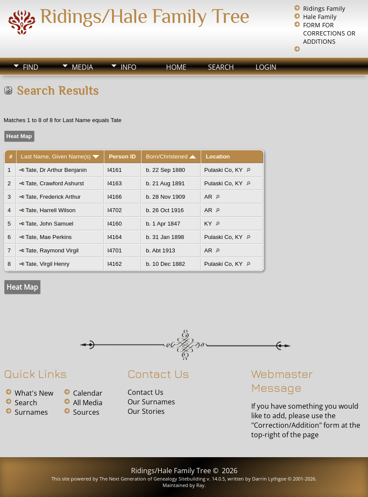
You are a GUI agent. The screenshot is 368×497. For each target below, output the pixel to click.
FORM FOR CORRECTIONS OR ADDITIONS (329, 33)
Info (128, 67)
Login (266, 67)
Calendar (87, 393)
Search (221, 67)
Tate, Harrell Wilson (51, 210)
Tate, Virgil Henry (47, 264)
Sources (86, 412)
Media (82, 67)
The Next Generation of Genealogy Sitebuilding (152, 478)
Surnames (31, 412)
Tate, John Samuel (49, 223)
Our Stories (146, 411)
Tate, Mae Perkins (49, 237)
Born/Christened (171, 156)
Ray (200, 485)
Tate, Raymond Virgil (52, 250)
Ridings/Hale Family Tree (144, 16)
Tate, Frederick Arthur (53, 197)
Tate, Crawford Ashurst (55, 183)
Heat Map (19, 136)
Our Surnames (151, 402)
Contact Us (145, 392)
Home (176, 67)
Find (30, 67)
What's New (34, 393)
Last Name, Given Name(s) (60, 156)
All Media (87, 402)
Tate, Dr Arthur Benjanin (56, 170)
